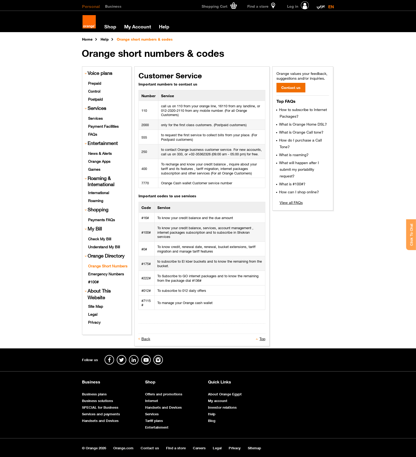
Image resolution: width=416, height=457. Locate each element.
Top (262, 338)
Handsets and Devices (100, 420)
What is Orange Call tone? (300, 131)
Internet (151, 400)
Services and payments (101, 413)
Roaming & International (101, 181)
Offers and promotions (163, 393)
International (98, 192)
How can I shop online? (298, 191)
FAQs (92, 133)
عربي (321, 4)
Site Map (95, 305)
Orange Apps (99, 160)
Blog (211, 420)
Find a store (176, 447)
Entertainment (103, 143)
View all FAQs (291, 202)
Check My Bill (99, 238)
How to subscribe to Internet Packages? (302, 112)
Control (94, 90)
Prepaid (94, 82)
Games (94, 168)
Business (113, 5)
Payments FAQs (101, 219)
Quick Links (219, 381)
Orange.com (123, 447)
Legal (92, 313)
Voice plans (100, 73)
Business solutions (97, 400)
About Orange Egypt (225, 393)
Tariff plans (154, 420)
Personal (91, 6)
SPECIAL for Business (100, 407)
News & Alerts (100, 153)
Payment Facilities (103, 125)
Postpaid (95, 98)
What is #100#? (291, 183)
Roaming (95, 200)
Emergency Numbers (106, 273)
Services (95, 117)
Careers (199, 447)
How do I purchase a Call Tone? (300, 143)
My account (217, 400)
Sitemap (254, 447)
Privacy (94, 321)
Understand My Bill (104, 246)
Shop (110, 26)
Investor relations (222, 407)
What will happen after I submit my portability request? (298, 169)
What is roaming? (293, 154)
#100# (93, 281)
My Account (137, 26)
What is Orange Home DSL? (302, 123)
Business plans (94, 393)
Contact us (150, 447)
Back (145, 338)
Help (164, 26)
